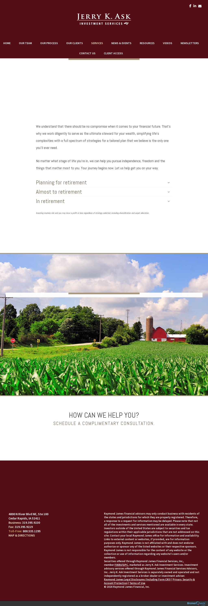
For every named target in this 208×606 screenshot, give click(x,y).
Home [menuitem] (7, 43)
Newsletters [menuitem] (190, 43)
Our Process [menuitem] (49, 43)
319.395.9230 (31, 522)
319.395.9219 (24, 527)
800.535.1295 (32, 531)
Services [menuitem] (97, 43)
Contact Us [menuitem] (87, 53)
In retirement (103, 201)
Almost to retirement (103, 191)
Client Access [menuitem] (113, 53)
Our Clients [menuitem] (74, 43)
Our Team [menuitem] (25, 43)
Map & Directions (22, 535)
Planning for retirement (103, 182)
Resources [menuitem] (147, 43)
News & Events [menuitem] (121, 43)
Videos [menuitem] (167, 43)
